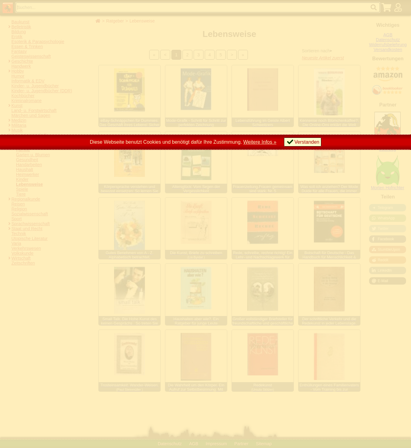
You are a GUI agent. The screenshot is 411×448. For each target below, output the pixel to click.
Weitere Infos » (259, 142)
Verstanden (306, 142)
